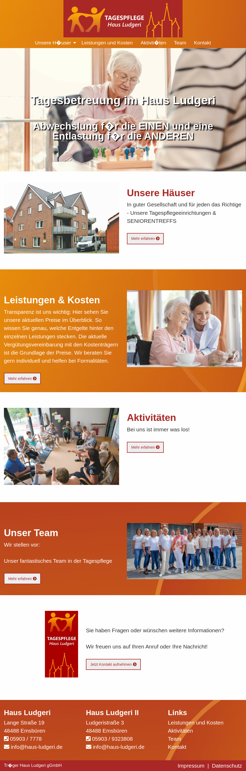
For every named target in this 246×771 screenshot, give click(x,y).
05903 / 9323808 (112, 739)
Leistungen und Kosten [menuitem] (107, 42)
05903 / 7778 (26, 739)
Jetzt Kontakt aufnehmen (113, 664)
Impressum (191, 766)
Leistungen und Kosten (196, 723)
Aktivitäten (180, 731)
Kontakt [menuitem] (202, 42)
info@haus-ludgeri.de (36, 747)
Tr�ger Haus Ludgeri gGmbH (33, 765)
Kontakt (177, 747)
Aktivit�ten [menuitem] (153, 42)
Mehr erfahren (145, 238)
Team (174, 739)
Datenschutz (227, 766)
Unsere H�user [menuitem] (53, 42)
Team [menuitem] (180, 42)
